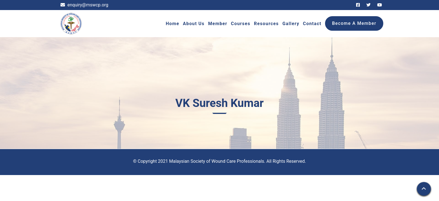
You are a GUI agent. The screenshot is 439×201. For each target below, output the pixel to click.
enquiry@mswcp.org (84, 5)
